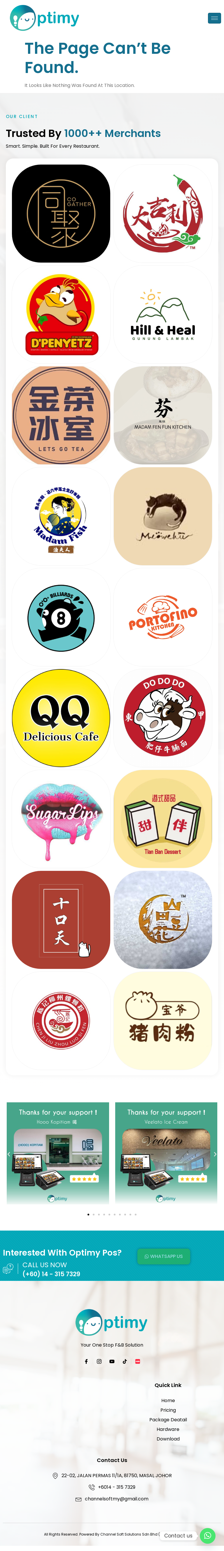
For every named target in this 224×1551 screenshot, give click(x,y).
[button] (9, 1154)
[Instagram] (99, 1362)
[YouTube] (112, 1362)
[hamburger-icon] (214, 18)
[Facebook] (86, 1362)
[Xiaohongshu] (138, 1362)
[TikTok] (125, 1362)
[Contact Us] (208, 1536)
